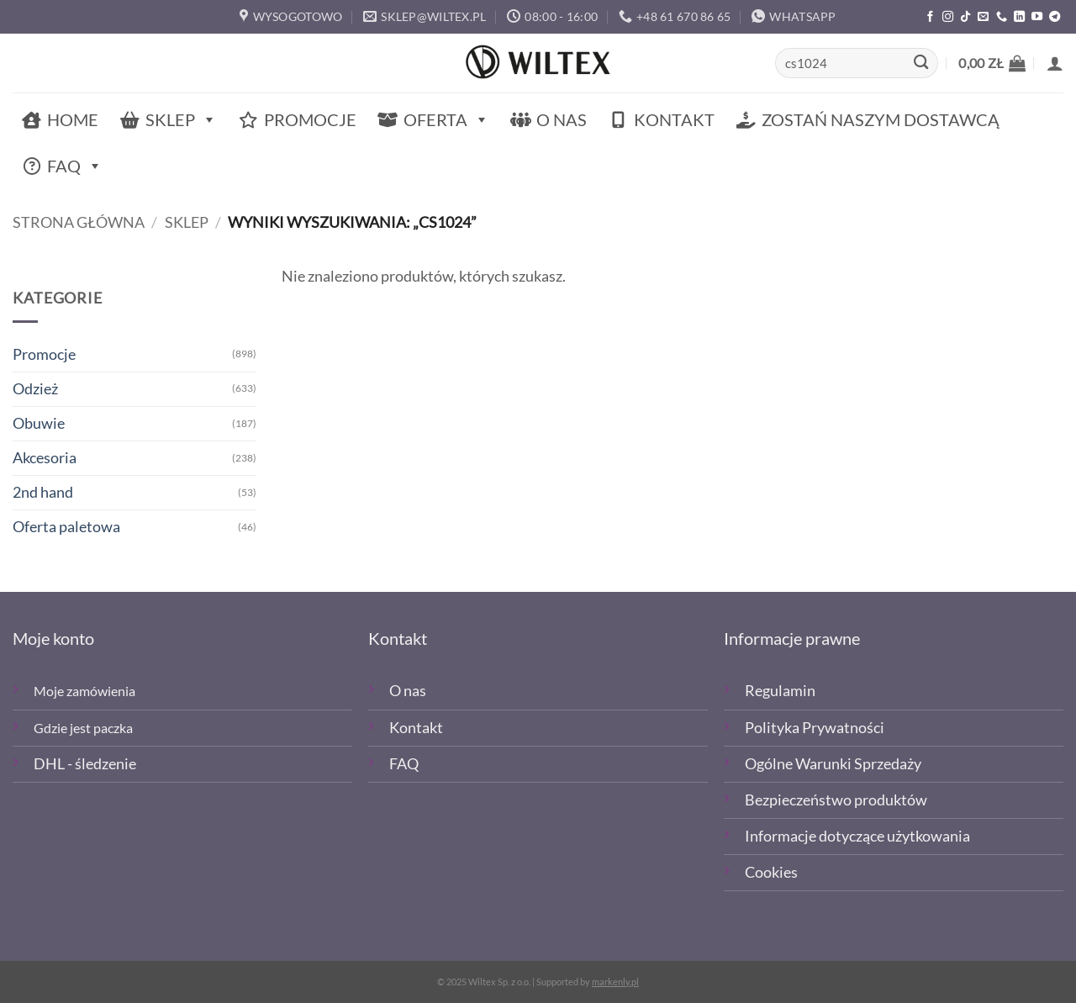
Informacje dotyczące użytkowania (857, 836)
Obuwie (39, 423)
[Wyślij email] (983, 17)
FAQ (75, 166)
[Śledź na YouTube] (1036, 17)
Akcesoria (44, 458)
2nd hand (43, 492)
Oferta (446, 120)
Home (72, 119)
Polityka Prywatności (814, 727)
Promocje (310, 119)
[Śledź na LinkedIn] (1019, 17)
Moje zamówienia (84, 691)
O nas (561, 119)
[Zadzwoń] (1001, 17)
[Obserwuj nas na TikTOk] (965, 17)
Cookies (771, 872)
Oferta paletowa (66, 527)
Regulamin (780, 690)
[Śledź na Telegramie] (1054, 17)
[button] (992, 63)
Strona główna (79, 222)
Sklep (181, 120)
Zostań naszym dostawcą (881, 119)
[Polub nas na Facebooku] (930, 17)
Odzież (35, 389)
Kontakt (674, 119)
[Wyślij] (920, 63)
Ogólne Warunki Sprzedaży (833, 764)
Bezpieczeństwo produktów (836, 800)
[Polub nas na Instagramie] (947, 17)
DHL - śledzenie (85, 764)
